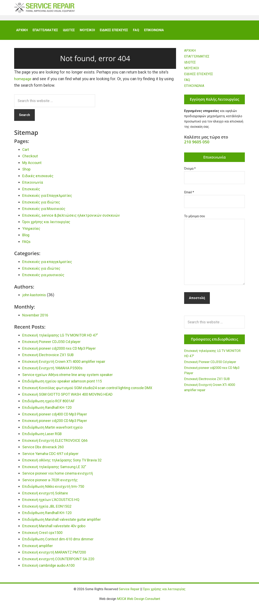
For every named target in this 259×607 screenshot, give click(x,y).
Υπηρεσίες (32, 230)
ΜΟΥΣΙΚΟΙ (191, 70)
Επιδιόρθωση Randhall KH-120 (50, 409)
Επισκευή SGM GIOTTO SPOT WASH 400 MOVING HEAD (73, 396)
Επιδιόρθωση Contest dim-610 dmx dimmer (62, 541)
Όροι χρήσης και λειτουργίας (49, 224)
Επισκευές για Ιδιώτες (43, 204)
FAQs (27, 244)
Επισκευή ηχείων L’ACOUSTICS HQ (54, 501)
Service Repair (44, 10)
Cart (26, 151)
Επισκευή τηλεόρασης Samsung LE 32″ (57, 469)
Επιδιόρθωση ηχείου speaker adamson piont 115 (66, 383)
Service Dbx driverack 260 (45, 449)
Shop (26, 171)
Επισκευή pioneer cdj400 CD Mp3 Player (58, 416)
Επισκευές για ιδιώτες (43, 270)
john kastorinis (35, 297)
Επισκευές (32, 191)
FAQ (187, 82)
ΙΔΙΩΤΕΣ (190, 65)
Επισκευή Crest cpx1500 (44, 534)
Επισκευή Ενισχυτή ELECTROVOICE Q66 (59, 442)
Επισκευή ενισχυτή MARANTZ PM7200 (58, 554)
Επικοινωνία (34, 184)
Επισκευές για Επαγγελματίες (50, 197)
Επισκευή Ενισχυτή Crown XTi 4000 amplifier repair (69, 363)
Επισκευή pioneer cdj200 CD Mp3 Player (58, 423)
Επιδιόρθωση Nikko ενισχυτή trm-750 (57, 488)
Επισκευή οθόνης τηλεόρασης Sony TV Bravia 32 (66, 462)
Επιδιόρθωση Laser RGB (44, 436)
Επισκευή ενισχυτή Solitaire (48, 495)
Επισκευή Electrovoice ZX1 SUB (51, 357)
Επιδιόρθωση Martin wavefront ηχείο (56, 429)
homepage (23, 81)
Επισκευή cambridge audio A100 (51, 567)
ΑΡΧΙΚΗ (190, 53)
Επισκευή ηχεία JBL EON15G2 (50, 508)
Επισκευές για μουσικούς (46, 277)
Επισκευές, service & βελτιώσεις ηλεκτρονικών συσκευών (77, 217)
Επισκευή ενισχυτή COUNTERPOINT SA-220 (62, 561)
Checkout (30, 158)
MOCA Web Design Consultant (138, 601)
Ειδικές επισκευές (40, 178)
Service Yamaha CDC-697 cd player (53, 456)
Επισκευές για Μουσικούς (46, 211)
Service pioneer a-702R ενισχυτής (53, 482)
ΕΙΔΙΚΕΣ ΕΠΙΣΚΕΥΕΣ (198, 76)
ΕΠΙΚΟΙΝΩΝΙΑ (194, 88)
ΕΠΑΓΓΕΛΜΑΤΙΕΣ (196, 59)
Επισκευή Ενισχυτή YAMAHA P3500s (56, 370)
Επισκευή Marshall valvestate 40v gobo (57, 528)
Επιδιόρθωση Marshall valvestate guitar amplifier (66, 521)
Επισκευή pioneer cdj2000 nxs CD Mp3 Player (63, 350)
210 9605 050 (196, 144)
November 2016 (36, 317)
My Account (33, 165)
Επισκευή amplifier (39, 548)
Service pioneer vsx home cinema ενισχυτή (61, 475)
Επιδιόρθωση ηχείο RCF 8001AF (52, 403)
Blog (26, 237)
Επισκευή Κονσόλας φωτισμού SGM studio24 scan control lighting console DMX (95, 390)
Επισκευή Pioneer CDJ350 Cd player (55, 344)
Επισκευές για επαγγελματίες (50, 264)
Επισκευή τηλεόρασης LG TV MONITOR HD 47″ (65, 337)
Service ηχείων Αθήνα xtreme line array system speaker (72, 377)
